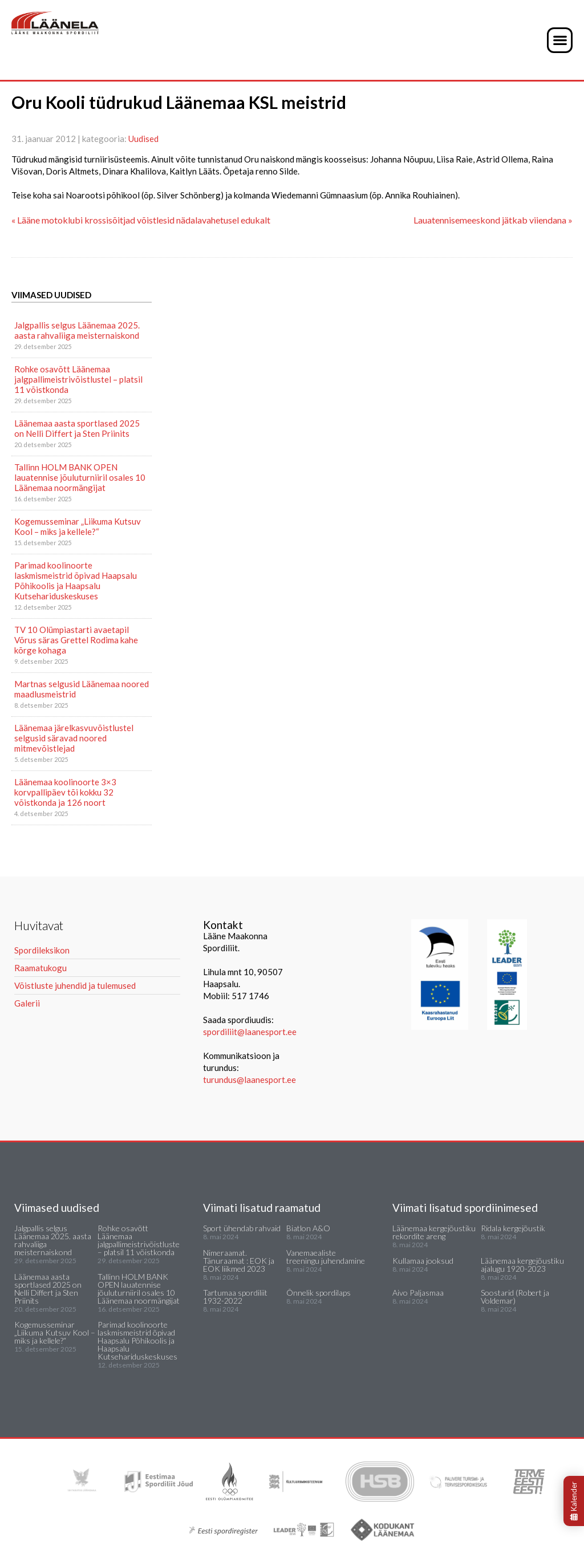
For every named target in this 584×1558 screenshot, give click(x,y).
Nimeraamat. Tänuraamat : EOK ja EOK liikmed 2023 (238, 1260)
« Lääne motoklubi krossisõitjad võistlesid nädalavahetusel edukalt (140, 219)
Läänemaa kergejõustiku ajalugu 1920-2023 (522, 1264)
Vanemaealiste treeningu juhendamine (325, 1256)
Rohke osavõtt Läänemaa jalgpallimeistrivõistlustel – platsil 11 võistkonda (78, 379)
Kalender (573, 1501)
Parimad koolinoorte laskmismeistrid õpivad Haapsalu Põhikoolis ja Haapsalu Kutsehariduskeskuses (75, 580)
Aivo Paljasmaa (418, 1292)
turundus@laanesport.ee (250, 1079)
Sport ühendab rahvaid (242, 1228)
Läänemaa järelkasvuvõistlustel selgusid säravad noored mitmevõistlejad (73, 738)
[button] (560, 40)
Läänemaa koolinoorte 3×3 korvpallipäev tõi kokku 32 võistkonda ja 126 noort (65, 792)
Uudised (143, 138)
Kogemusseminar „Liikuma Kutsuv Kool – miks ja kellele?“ (77, 526)
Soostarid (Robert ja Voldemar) (515, 1296)
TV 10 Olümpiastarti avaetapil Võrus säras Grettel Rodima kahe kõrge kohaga (76, 639)
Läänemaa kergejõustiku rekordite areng (434, 1232)
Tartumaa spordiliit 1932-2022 (235, 1296)
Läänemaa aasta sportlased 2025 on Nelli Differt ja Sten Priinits (77, 428)
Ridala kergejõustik (513, 1228)
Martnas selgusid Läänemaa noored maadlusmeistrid (81, 689)
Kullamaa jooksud (422, 1260)
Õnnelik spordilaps (318, 1292)
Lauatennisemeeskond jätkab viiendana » (493, 219)
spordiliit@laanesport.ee (250, 1032)
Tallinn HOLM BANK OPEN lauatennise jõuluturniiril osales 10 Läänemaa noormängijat (79, 477)
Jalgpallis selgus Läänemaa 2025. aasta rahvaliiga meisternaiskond (77, 330)
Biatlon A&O (308, 1228)
